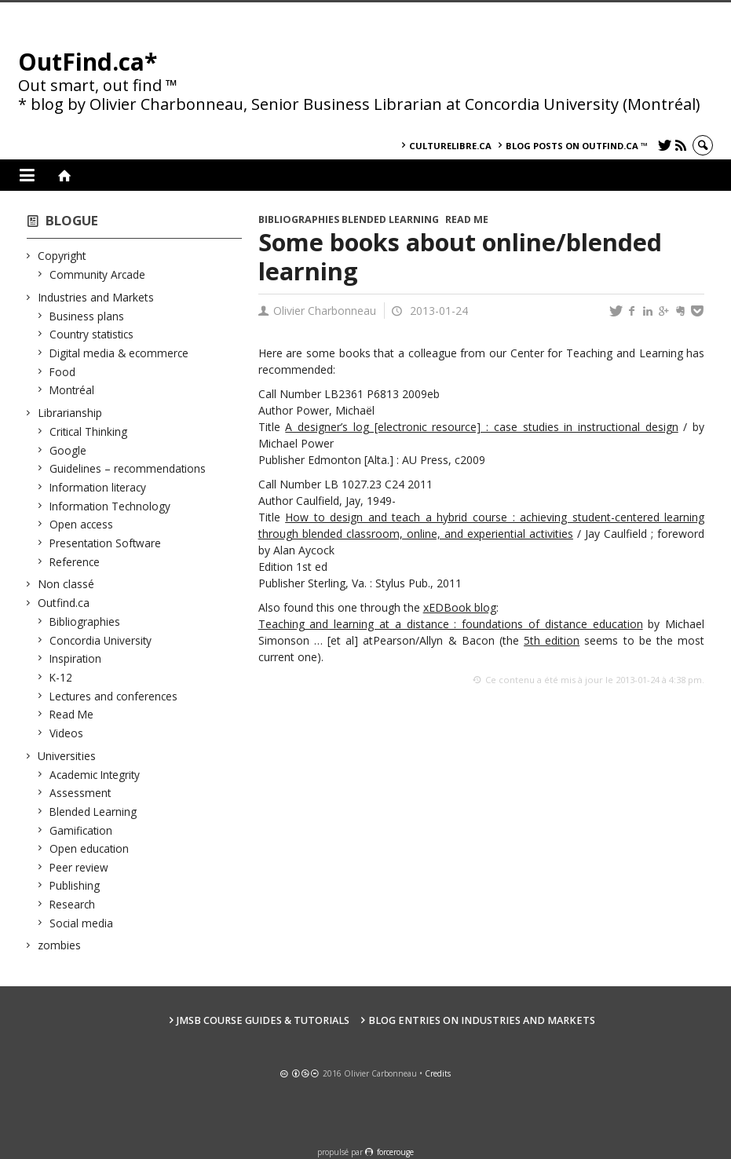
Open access (81, 524)
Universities (67, 755)
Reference (75, 561)
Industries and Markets (96, 297)
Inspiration (75, 658)
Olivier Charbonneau (324, 310)
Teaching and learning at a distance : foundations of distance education (450, 623)
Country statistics (91, 334)
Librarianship (70, 412)
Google (68, 450)
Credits (438, 1073)
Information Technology (110, 506)
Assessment (80, 792)
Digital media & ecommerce (119, 353)
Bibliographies (85, 621)
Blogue (72, 220)
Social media (81, 923)
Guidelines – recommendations (128, 468)
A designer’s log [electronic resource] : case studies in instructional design (481, 426)
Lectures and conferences (113, 696)
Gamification (81, 830)
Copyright (62, 255)
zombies (59, 945)
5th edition (551, 640)
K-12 (61, 677)
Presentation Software (105, 543)
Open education (89, 848)
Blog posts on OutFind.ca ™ (577, 146)
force (395, 1151)
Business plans (87, 316)
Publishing (75, 885)
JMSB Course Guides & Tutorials (263, 1020)
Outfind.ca (64, 602)
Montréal (72, 389)
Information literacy (98, 487)
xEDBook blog (459, 607)
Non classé (66, 583)
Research (72, 904)
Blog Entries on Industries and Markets (481, 1020)
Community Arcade (97, 274)
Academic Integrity (95, 774)
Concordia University (101, 640)
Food (62, 371)
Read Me (71, 714)
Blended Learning (93, 811)
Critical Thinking (88, 431)
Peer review (79, 867)
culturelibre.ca (450, 146)
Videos (66, 733)
